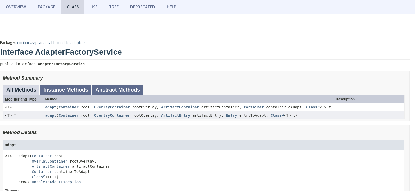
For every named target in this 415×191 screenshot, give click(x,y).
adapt (50, 107)
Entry (231, 115)
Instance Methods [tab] (65, 90)
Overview (16, 7)
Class (311, 107)
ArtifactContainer (180, 107)
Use (93, 7)
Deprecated (142, 7)
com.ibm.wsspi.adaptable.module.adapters (50, 43)
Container (68, 107)
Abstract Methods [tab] (117, 90)
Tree (114, 7)
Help (171, 7)
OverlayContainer (112, 107)
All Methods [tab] (21, 90)
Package (46, 7)
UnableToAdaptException (56, 182)
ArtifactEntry (175, 115)
